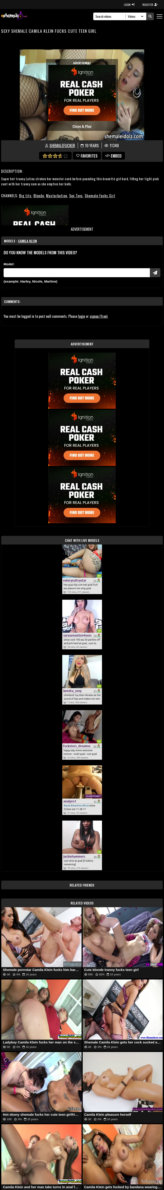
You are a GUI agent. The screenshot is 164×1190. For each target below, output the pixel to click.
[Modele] (77, 272)
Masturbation (56, 195)
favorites (87, 156)
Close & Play (82, 126)
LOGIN (129, 5)
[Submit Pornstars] (155, 272)
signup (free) (98, 316)
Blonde (38, 195)
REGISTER (150, 5)
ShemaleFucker (62, 145)
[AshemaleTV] (14, 16)
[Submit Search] (150, 16)
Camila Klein (27, 240)
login (81, 316)
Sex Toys (76, 195)
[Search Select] (135, 16)
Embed (113, 156)
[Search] (110, 16)
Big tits (25, 195)
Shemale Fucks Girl (100, 195)
